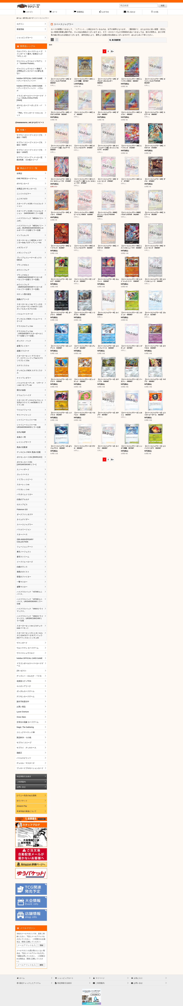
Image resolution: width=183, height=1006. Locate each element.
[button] (155, 12)
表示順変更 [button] (115, 40)
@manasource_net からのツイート (29, 122)
